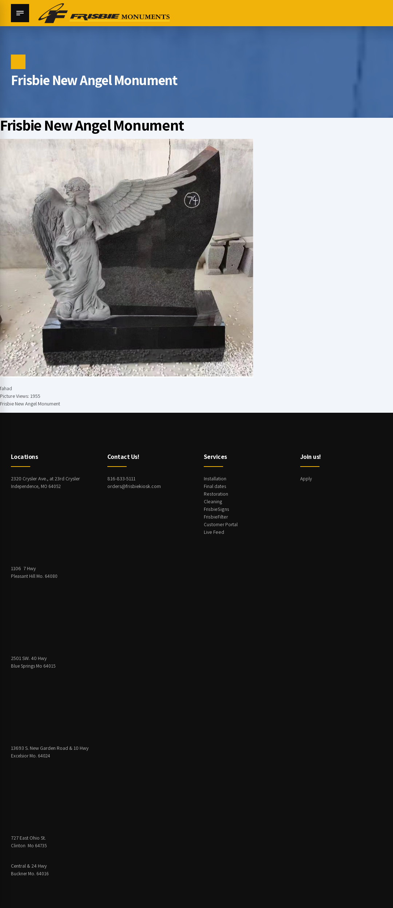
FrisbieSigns (216, 509)
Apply (306, 478)
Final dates (215, 486)
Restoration (216, 494)
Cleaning (213, 501)
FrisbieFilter (216, 516)
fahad (6, 388)
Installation (215, 478)
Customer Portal (221, 524)
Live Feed (213, 532)
